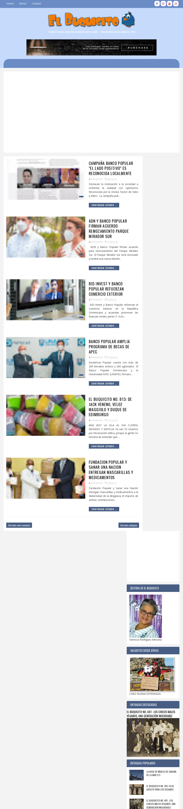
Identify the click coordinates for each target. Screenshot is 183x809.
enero (140, 664)
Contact (36, 3)
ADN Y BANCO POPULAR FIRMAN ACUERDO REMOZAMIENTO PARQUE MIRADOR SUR (88, 221)
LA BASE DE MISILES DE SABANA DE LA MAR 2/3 (161, 397)
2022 (136, 572)
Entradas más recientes (19, 491)
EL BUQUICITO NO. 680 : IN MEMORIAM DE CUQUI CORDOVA (161, 455)
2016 (136, 682)
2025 (136, 561)
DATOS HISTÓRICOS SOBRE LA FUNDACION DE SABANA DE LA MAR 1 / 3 (160, 500)
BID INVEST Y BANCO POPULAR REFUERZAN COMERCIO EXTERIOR (87, 276)
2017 (136, 679)
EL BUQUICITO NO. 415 (157, 483)
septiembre (143, 590)
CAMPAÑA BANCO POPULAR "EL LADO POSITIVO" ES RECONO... (155, 613)
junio (139, 600)
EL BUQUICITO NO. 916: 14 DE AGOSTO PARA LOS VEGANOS (160, 412)
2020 (136, 668)
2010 (136, 704)
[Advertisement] (94, 86)
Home (10, 3)
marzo (140, 657)
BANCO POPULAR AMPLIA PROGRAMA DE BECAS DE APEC (85, 329)
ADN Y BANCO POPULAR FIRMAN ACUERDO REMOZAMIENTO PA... (156, 621)
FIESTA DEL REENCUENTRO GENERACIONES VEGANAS (158, 514)
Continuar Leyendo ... (75, 200)
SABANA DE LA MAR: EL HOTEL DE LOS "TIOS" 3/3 (160, 441)
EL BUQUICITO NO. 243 (157, 468)
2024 (136, 564)
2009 (136, 708)
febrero (140, 660)
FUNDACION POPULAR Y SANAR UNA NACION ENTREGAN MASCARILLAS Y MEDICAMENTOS (89, 442)
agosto (140, 593)
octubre (141, 586)
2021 (136, 575)
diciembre (142, 579)
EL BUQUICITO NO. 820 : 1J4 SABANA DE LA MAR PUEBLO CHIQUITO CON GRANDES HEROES (159, 532)
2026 (136, 557)
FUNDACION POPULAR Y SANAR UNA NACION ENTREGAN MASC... (155, 650)
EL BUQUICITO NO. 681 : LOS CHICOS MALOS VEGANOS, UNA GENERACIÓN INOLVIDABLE (151, 338)
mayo (140, 604)
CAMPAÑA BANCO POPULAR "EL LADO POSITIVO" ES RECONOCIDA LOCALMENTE (86, 167)
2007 (136, 715)
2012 (136, 697)
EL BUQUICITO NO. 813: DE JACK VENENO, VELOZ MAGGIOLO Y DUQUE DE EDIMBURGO (89, 384)
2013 (136, 693)
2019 (136, 671)
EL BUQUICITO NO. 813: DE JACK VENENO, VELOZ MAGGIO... (155, 642)
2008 (136, 711)
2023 (136, 568)
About (22, 3)
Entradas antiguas (109, 491)
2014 (136, 690)
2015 (136, 686)
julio (139, 597)
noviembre (142, 582)
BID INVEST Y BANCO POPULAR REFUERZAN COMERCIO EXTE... (155, 629)
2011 (136, 700)
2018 (136, 675)
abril (139, 608)
